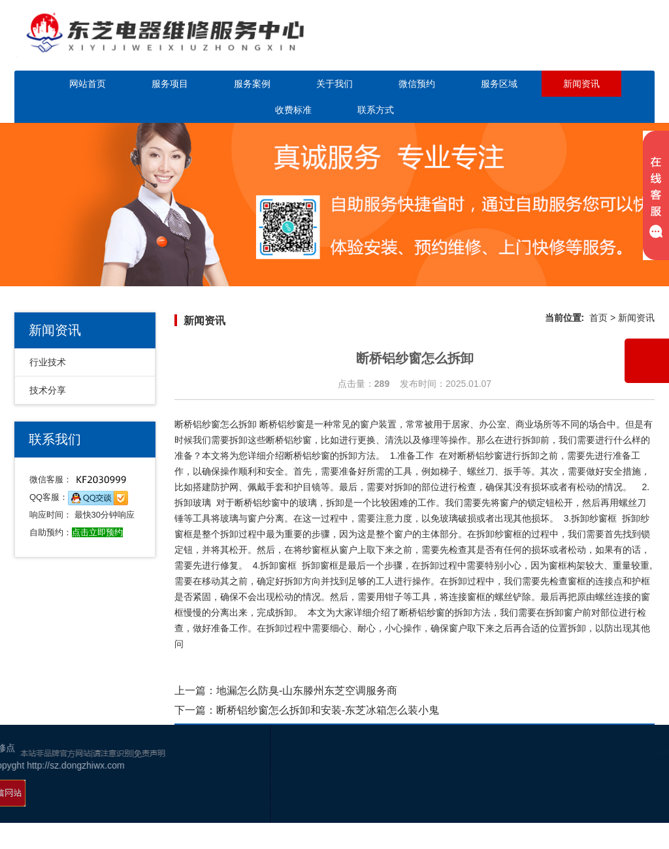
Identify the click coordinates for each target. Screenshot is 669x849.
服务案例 (252, 83)
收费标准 (293, 110)
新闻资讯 (581, 83)
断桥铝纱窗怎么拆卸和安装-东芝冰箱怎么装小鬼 (327, 710)
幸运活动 (633, 803)
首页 (598, 317)
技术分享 (47, 390)
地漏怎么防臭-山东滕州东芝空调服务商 (306, 690)
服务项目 (170, 83)
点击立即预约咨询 (579, 44)
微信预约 (417, 83)
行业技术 (47, 362)
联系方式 (375, 110)
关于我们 (334, 83)
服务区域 (499, 83)
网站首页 (87, 83)
